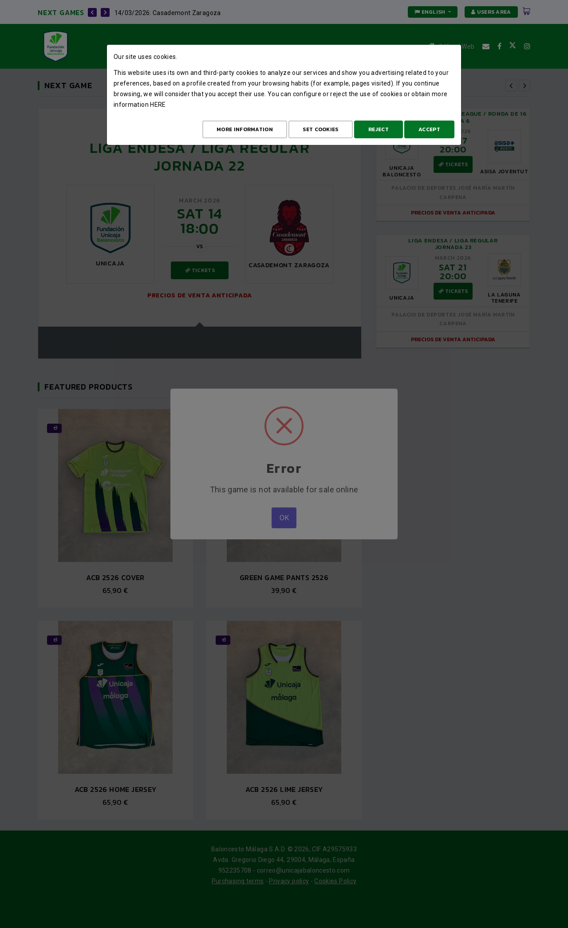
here (158, 104)
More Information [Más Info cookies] (245, 129)
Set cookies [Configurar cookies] (320, 129)
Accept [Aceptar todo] (429, 129)
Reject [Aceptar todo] (378, 129)
